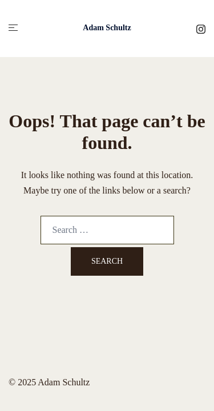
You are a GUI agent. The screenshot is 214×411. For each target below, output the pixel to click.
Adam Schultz (107, 27)
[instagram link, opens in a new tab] (200, 28)
